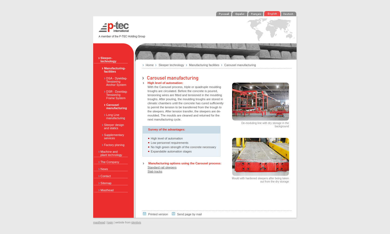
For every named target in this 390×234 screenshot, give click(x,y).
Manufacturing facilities (204, 65)
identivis (136, 222)
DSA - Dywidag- (114, 81)
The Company (108, 162)
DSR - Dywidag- (114, 95)
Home (150, 65)
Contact (104, 176)
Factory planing (112, 145)
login (110, 222)
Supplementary (114, 136)
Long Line (114, 116)
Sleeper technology (171, 65)
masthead (99, 222)
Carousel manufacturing (240, 65)
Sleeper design (114, 126)
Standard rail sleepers (162, 167)
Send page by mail (189, 214)
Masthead (105, 190)
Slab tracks (155, 171)
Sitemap (104, 183)
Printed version (158, 214)
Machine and (113, 153)
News (103, 169)
